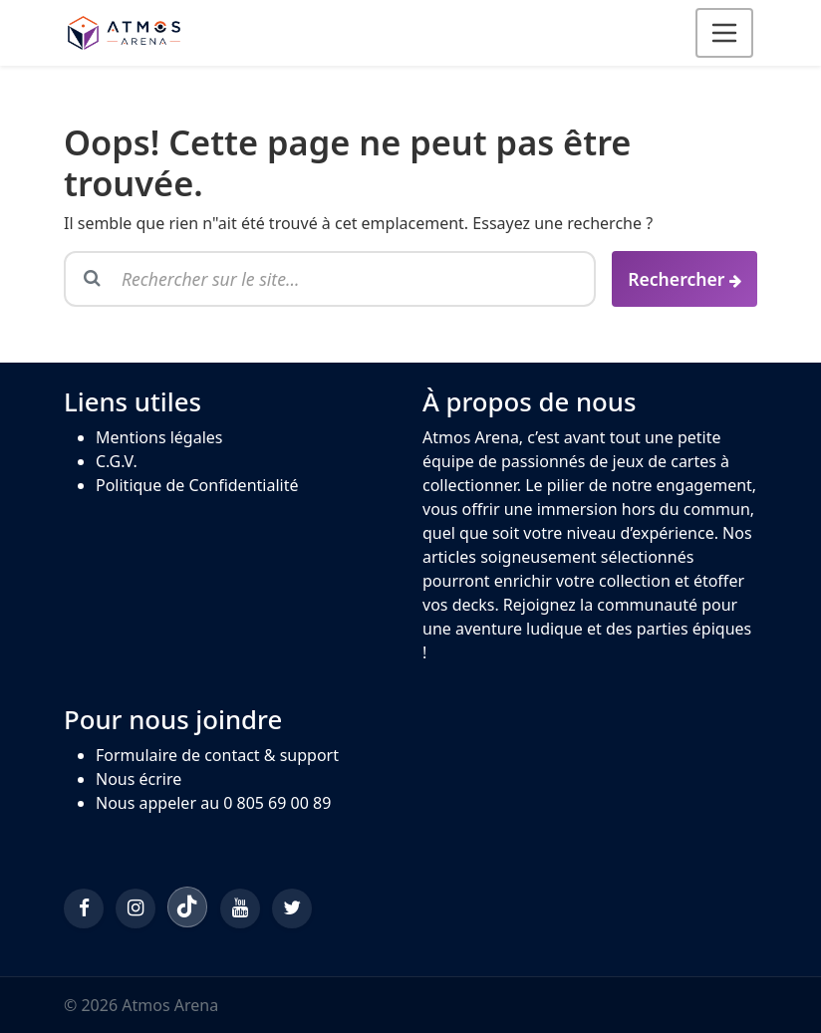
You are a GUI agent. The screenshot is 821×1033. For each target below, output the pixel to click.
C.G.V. (116, 461)
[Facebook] (84, 908)
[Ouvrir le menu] (724, 33)
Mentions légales (159, 437)
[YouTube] (240, 908)
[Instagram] (135, 908)
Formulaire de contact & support (217, 755)
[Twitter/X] (292, 908)
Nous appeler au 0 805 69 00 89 (213, 803)
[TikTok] (187, 906)
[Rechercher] (684, 279)
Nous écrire (138, 779)
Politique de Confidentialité (197, 485)
